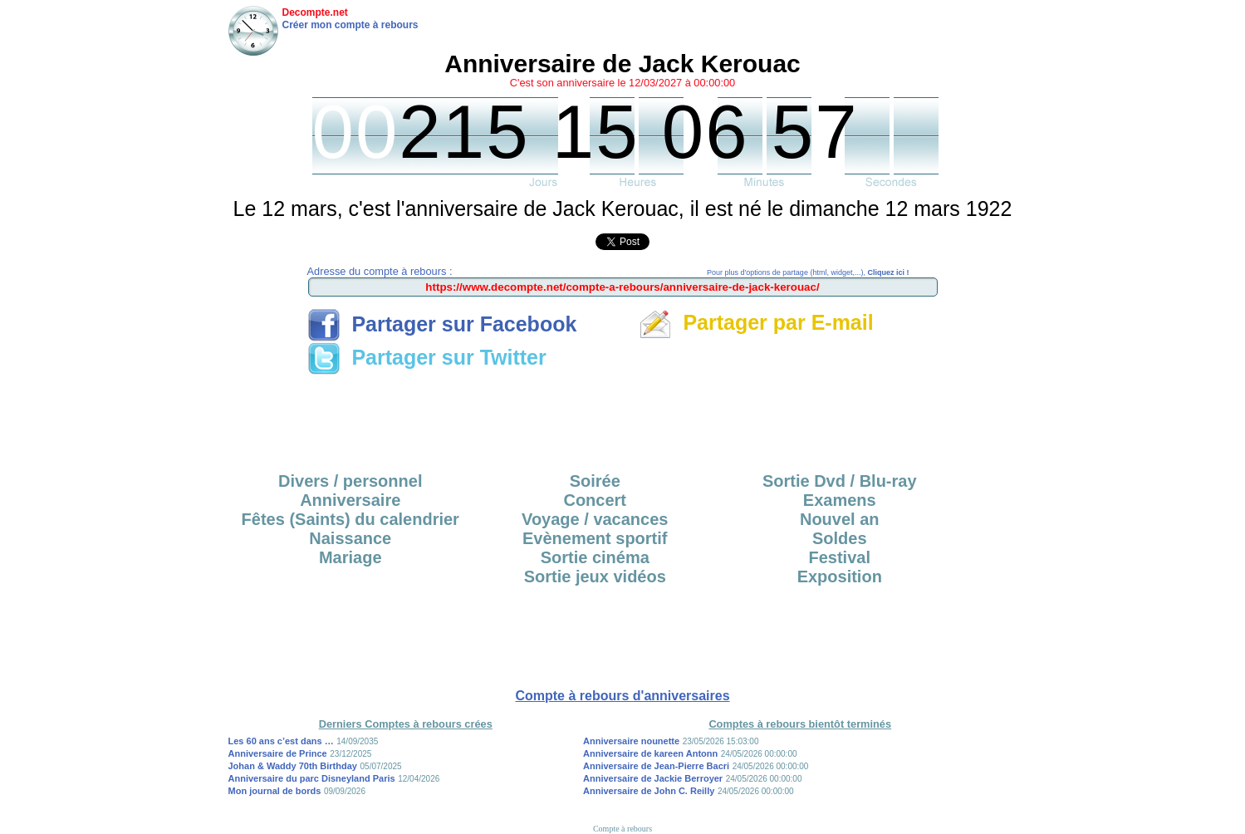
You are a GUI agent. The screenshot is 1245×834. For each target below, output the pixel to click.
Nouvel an (840, 519)
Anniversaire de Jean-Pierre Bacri (656, 766)
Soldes (839, 538)
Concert (594, 500)
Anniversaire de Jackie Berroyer (653, 778)
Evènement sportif (594, 538)
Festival (839, 557)
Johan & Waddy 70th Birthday (292, 766)
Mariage (350, 557)
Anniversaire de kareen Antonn (650, 753)
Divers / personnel (350, 481)
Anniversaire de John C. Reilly (648, 791)
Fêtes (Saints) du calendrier (350, 519)
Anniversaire (350, 500)
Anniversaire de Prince (277, 753)
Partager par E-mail (756, 322)
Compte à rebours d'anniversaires (622, 696)
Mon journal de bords (274, 791)
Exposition (839, 576)
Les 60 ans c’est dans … (281, 741)
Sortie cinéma (595, 557)
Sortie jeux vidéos (595, 576)
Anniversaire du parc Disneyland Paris (311, 778)
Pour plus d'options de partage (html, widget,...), (808, 272)
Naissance (350, 538)
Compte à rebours (622, 828)
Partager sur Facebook (442, 324)
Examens (839, 500)
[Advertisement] (623, 417)
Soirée (595, 481)
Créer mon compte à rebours (350, 25)
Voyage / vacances (595, 519)
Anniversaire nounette (631, 741)
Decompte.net (315, 12)
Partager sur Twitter (427, 357)
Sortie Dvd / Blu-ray (839, 481)
